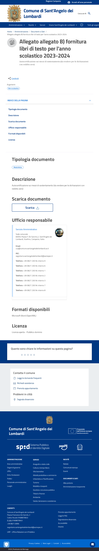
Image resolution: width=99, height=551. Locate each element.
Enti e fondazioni (13, 475)
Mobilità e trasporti (40, 486)
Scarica (32, 207)
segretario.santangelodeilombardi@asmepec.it (24, 527)
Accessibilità (62, 523)
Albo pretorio (68, 483)
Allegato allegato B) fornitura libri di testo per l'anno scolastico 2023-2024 (37, 34)
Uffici (9, 471)
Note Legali (46, 543)
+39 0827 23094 (13, 523)
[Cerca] (89, 13)
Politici (9, 478)
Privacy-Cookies (34, 543)
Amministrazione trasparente (74, 486)
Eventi (65, 471)
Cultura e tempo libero (41, 467)
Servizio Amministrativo (26, 229)
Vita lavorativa (38, 471)
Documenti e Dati (38, 31)
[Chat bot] (92, 544)
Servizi (36, 459)
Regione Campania (53, 1)
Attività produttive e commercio (44, 475)
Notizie (65, 464)
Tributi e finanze (39, 493)
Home (9, 31)
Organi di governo (13, 467)
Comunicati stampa (70, 467)
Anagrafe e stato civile (41, 464)
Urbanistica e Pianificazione (43, 479)
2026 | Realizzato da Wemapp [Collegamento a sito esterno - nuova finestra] (18, 549)
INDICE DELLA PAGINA (18, 100)
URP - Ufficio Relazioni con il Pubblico (21, 532)
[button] (79, 2)
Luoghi (9, 486)
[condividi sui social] (13, 78)
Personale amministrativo (16, 482)
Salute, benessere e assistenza (44, 501)
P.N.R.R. (61, 526)
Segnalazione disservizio (67, 519)
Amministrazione (21, 31)
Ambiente (36, 497)
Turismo (36, 482)
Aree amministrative (14, 464)
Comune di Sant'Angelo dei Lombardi (48, 13)
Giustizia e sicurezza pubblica (44, 490)
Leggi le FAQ (62, 515)
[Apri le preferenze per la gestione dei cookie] (6, 544)
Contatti (11, 508)
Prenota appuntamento (67, 512)
